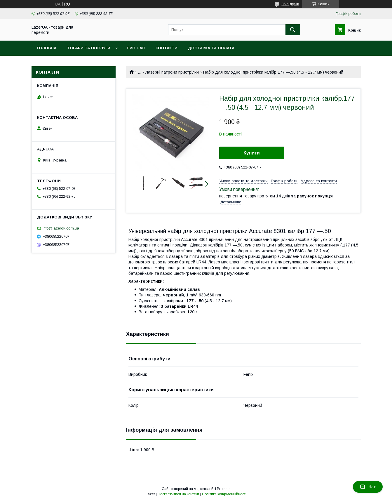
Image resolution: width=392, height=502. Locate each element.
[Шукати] (292, 29)
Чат (368, 486)
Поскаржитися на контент (178, 494)
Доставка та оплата (211, 48)
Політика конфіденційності (224, 494)
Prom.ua (224, 489)
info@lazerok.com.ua (61, 228)
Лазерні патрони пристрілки (172, 72)
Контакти (166, 48)
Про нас (136, 48)
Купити (251, 152)
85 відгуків (290, 4)
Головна (46, 48)
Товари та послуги (88, 48)
